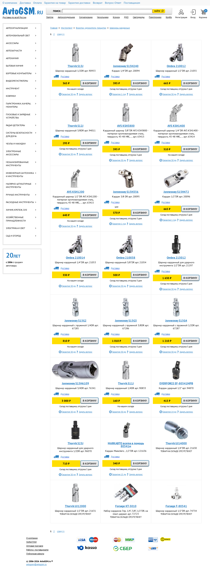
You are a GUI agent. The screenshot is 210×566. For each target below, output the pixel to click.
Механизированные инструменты (17, 164)
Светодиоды (139, 17)
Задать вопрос (85, 94)
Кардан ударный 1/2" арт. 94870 (176, 388)
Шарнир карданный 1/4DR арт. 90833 (126, 388)
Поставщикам (132, 2)
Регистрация (181, 14)
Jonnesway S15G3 (126, 320)
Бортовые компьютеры (19, 73)
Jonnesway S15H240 (125, 66)
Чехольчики (102, 17)
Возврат (97, 2)
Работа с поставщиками (37, 549)
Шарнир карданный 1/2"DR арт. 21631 (75, 510)
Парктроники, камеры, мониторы (18, 105)
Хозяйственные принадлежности (16, 219)
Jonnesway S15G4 (176, 320)
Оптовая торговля (34, 545)
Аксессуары (12, 43)
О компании (10, 2)
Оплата (37, 2)
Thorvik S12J (75, 126)
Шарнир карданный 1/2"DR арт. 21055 (176, 70)
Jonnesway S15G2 (75, 320)
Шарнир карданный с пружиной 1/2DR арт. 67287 (176, 327)
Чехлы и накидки (16, 143)
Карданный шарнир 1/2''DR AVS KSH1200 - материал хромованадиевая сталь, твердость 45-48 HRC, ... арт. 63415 (75, 199)
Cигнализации (86, 17)
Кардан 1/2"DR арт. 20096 (176, 196)
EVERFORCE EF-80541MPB (176, 383)
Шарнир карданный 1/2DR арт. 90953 (75, 70)
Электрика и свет (15, 228)
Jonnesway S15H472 (176, 192)
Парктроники (155, 17)
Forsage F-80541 (176, 506)
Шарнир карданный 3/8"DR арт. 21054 (125, 262)
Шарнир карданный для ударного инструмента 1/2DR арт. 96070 (75, 450)
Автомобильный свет (18, 35)
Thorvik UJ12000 (75, 506)
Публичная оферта (35, 553)
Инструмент (12, 88)
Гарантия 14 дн (169, 411)
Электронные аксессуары (13, 153)
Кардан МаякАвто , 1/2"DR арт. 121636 (125, 450)
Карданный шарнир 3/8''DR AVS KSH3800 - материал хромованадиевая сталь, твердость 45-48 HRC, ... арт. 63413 (125, 133)
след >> (61, 34)
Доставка (25, 2)
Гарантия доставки (79, 2)
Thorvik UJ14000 (176, 443)
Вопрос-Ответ (113, 2)
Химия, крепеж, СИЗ (16, 209)
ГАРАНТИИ (31, 542)
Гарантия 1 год (119, 94)
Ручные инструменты (18, 194)
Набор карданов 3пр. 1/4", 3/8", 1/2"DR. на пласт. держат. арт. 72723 (126, 512)
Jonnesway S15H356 (125, 192)
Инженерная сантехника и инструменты (20, 175)
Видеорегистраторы (17, 80)
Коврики (11, 96)
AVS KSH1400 (176, 126)
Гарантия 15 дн (119, 474)
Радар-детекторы (15, 125)
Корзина (203, 14)
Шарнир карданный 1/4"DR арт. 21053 (75, 262)
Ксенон (116, 17)
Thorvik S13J (75, 66)
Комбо (169, 17)
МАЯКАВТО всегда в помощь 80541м (126, 444)
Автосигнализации (17, 28)
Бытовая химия (14, 65)
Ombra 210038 (125, 257)
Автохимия (12, 58)
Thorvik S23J (75, 443)
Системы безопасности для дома (19, 134)
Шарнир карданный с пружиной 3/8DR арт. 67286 (126, 327)
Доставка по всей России (14, 17)
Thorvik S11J (126, 383)
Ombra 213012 (176, 257)
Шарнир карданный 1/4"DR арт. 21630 (176, 448)
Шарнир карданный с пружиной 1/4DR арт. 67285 (75, 327)
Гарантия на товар (55, 2)
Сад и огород (13, 235)
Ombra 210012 (176, 66)
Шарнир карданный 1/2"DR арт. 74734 (176, 510)
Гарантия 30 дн (69, 94)
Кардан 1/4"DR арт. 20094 (126, 70)
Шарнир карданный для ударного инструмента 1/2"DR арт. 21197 (176, 264)
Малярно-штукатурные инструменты (18, 185)
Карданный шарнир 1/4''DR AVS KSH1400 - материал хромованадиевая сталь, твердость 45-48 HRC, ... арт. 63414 (176, 133)
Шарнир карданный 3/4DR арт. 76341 (75, 388)
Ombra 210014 (75, 257)
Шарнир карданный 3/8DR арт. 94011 (75, 130)
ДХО (126, 17)
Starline (49, 17)
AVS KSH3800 (126, 126)
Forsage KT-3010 (125, 506)
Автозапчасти (14, 50)
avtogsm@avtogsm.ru (36, 564)
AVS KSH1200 (75, 192)
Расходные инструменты (20, 202)
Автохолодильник (66, 17)
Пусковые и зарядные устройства (18, 116)
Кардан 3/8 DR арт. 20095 (126, 196)
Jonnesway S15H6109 (75, 383)
